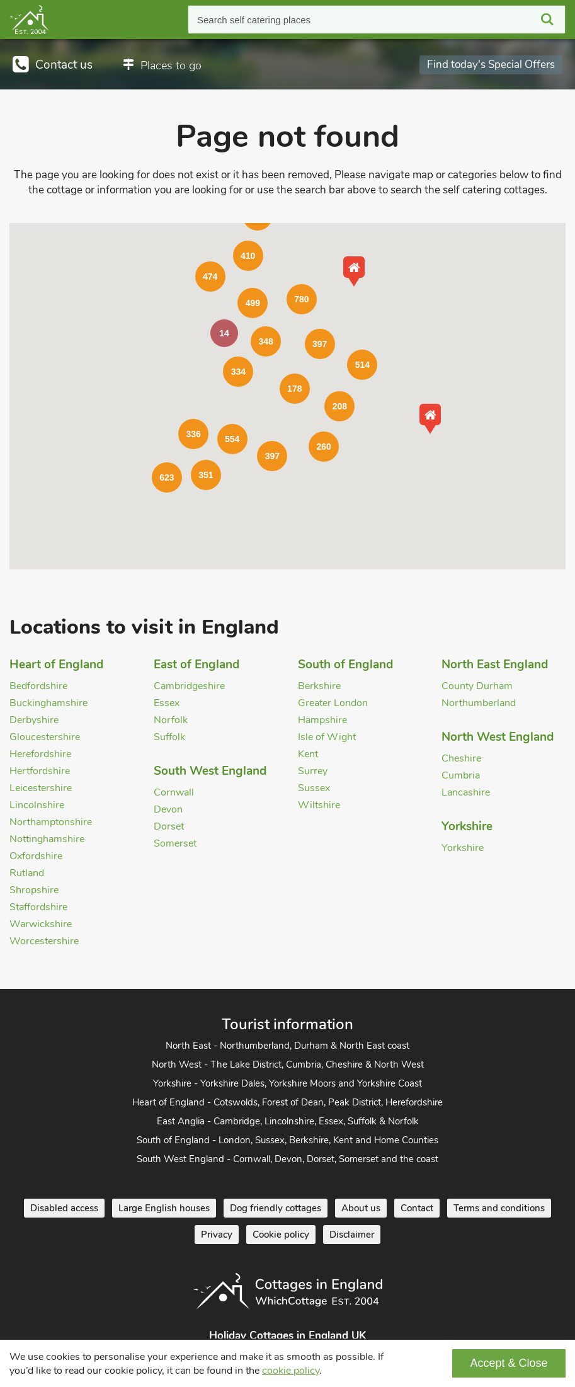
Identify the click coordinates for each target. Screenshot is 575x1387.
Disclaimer (351, 1234)
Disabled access (64, 1208)
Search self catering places (253, 19)
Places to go (171, 65)
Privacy (216, 1234)
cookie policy (290, 1371)
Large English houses (164, 1208)
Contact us (64, 65)
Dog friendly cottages (275, 1208)
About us (360, 1208)
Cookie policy (281, 1234)
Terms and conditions (499, 1208)
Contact (417, 1208)
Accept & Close (508, 1363)
